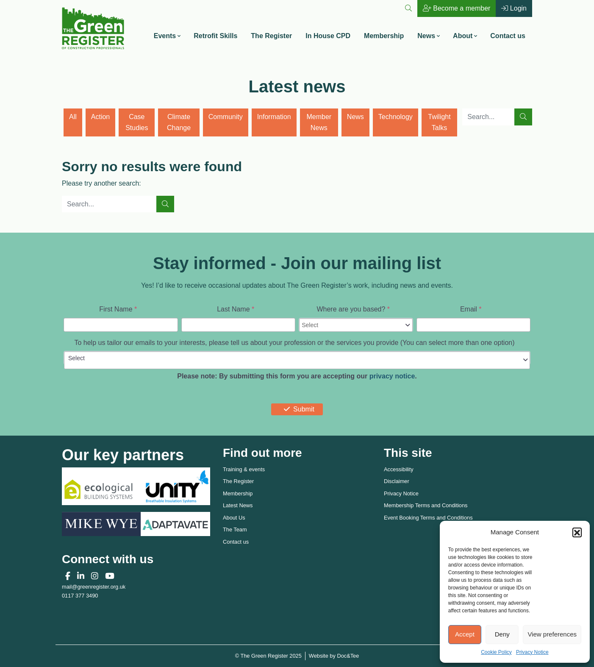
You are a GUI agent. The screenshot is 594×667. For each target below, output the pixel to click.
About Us (234, 517)
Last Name (235, 309)
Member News (318, 122)
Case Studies (136, 122)
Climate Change (179, 122)
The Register (271, 35)
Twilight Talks (439, 122)
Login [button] (514, 8)
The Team (235, 529)
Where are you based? (353, 309)
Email (471, 309)
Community (225, 116)
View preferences (552, 634)
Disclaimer (396, 481)
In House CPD (327, 35)
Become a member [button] (457, 8)
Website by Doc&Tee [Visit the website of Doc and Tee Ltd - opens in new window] (334, 655)
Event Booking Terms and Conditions (428, 517)
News (426, 35)
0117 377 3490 (80, 595)
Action (100, 116)
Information (274, 116)
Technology (395, 116)
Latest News (238, 505)
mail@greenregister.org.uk (93, 587)
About (462, 35)
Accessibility (399, 469)
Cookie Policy (496, 652)
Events (165, 35)
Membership (384, 35)
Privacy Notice (532, 652)
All (73, 116)
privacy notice (392, 376)
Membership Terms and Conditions (426, 505)
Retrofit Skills (215, 35)
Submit (297, 409)
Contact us (507, 35)
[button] (577, 532)
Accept (465, 634)
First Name (118, 309)
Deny (502, 634)
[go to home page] (93, 27)
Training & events (244, 469)
